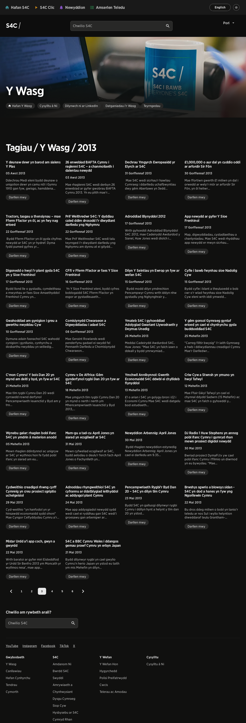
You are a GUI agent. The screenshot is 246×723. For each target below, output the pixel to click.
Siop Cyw (59, 705)
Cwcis (104, 685)
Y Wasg (11, 664)
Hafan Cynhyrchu (18, 678)
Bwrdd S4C (61, 671)
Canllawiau (13, 671)
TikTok (64, 646)
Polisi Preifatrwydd (113, 678)
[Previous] (11, 591)
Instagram (29, 646)
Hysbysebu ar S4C (65, 712)
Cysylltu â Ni (155, 664)
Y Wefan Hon (109, 664)
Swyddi (58, 678)
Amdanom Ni (62, 664)
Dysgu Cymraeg (64, 699)
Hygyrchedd (108, 671)
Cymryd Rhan (62, 719)
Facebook (48, 646)
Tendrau (11, 685)
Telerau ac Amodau (113, 692)
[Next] (83, 591)
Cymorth (12, 692)
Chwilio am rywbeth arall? (28, 612)
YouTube (12, 646)
